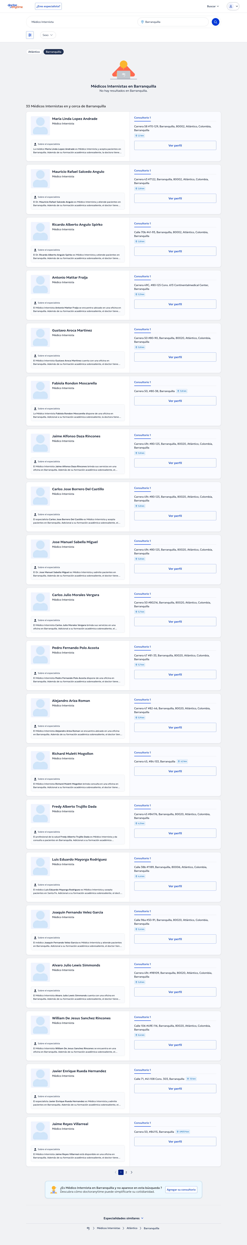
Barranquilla (53, 51)
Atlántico (34, 51)
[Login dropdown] (233, 6)
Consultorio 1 (142, 117)
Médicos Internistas (108, 1228)
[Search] (215, 22)
